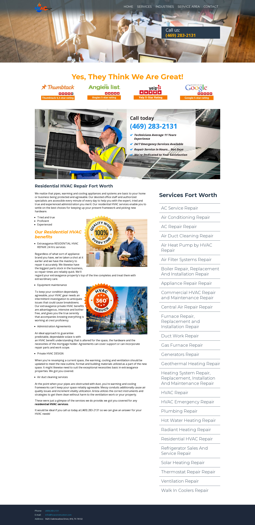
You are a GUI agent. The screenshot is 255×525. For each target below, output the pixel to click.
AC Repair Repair (179, 226)
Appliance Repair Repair (186, 283)
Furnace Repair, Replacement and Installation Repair (180, 321)
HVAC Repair (174, 392)
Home (128, 6)
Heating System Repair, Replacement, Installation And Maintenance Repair (188, 378)
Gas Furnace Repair (182, 345)
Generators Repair (180, 354)
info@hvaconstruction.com (58, 514)
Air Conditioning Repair (185, 217)
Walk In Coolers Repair (184, 490)
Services (144, 6)
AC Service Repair (179, 208)
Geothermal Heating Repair (190, 363)
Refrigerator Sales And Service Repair (184, 451)
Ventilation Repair (180, 481)
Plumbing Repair (179, 411)
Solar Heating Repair (183, 462)
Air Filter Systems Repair (186, 259)
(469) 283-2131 (52, 510)
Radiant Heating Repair (186, 429)
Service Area (189, 6)
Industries (165, 6)
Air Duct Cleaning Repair (187, 235)
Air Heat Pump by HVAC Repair (186, 248)
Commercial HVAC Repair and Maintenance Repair (188, 295)
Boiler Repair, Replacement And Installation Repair (190, 271)
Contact (211, 6)
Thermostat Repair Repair (188, 471)
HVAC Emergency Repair (187, 401)
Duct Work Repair (180, 336)
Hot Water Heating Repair (188, 420)
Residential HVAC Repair (187, 439)
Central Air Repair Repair (187, 307)
